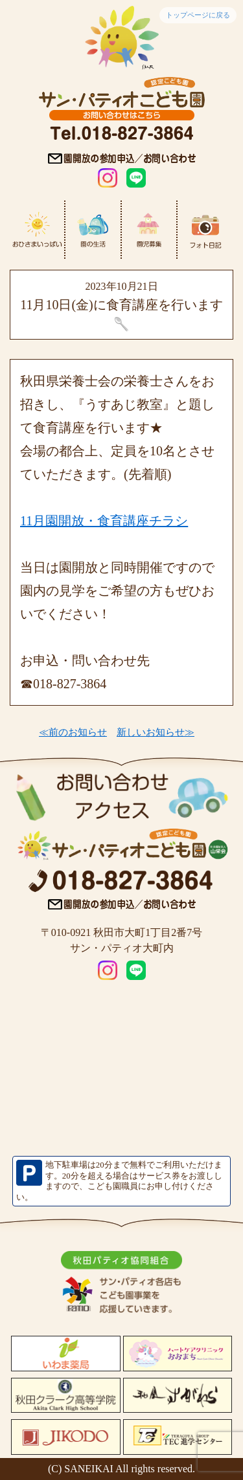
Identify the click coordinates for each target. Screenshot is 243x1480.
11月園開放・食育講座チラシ (104, 521)
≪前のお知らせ (73, 732)
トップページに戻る (198, 15)
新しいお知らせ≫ (155, 732)
